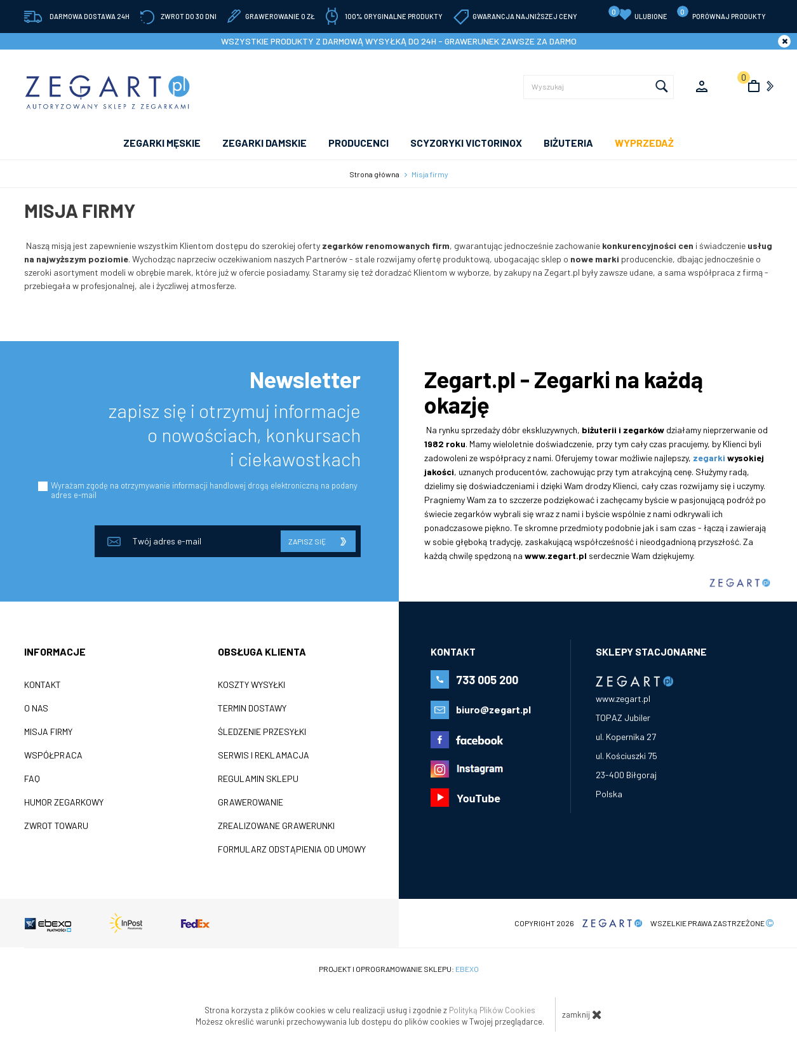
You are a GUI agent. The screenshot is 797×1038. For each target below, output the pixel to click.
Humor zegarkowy (64, 802)
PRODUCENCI (358, 142)
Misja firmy (48, 731)
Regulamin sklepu (258, 778)
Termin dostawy (252, 708)
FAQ (32, 778)
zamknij (582, 1014)
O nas (36, 708)
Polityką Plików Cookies (492, 1010)
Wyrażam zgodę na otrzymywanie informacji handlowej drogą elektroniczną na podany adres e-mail (204, 490)
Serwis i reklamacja (263, 755)
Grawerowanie (250, 802)
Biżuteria (568, 142)
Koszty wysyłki (251, 684)
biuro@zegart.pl (493, 709)
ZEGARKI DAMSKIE (264, 142)
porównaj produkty (721, 13)
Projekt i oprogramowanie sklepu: (399, 968)
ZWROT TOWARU (56, 825)
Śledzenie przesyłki (262, 731)
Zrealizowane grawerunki (276, 825)
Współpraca (53, 755)
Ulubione (637, 13)
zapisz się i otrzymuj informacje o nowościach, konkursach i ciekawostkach (235, 434)
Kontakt (42, 684)
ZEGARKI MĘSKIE (161, 142)
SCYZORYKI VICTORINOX (466, 142)
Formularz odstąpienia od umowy (292, 849)
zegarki (709, 457)
